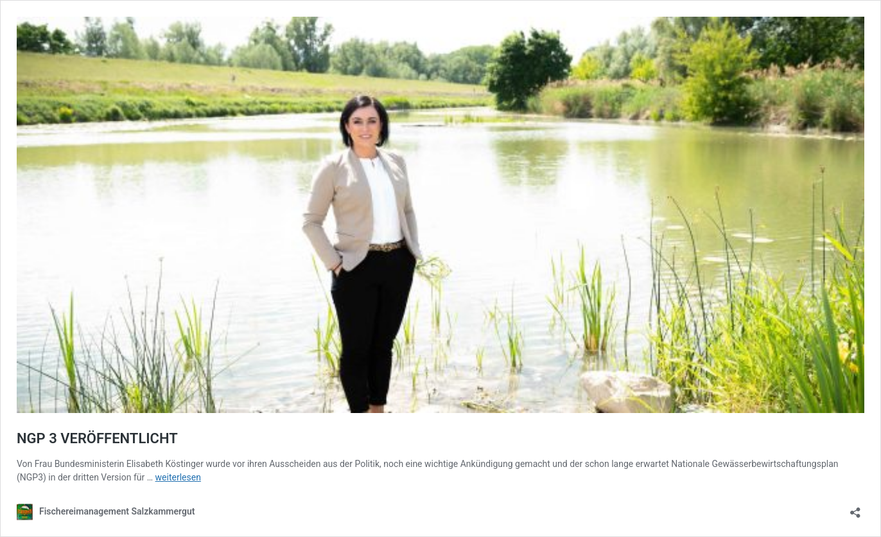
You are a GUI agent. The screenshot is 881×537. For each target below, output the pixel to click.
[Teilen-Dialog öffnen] (855, 508)
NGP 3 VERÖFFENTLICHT (97, 438)
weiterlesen (178, 477)
